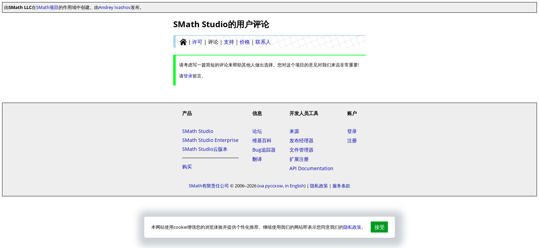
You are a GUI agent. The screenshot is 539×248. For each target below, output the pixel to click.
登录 (188, 76)
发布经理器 (301, 140)
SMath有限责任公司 (209, 186)
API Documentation (311, 168)
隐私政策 (352, 227)
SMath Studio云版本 (205, 149)
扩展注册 (299, 159)
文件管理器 (301, 149)
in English (294, 186)
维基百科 (262, 140)
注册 (352, 140)
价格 (245, 41)
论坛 (257, 131)
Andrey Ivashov (115, 7)
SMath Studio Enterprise (210, 140)
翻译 (257, 159)
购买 (187, 166)
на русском (271, 186)
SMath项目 (47, 7)
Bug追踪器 (264, 149)
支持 (229, 41)
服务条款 (341, 186)
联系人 (263, 41)
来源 (294, 131)
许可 (197, 41)
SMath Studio (197, 131)
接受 (379, 227)
